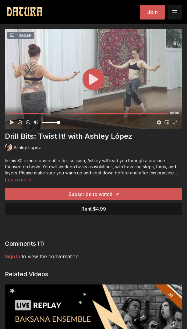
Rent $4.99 (93, 209)
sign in (12, 256)
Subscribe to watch (95, 194)
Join (152, 12)
